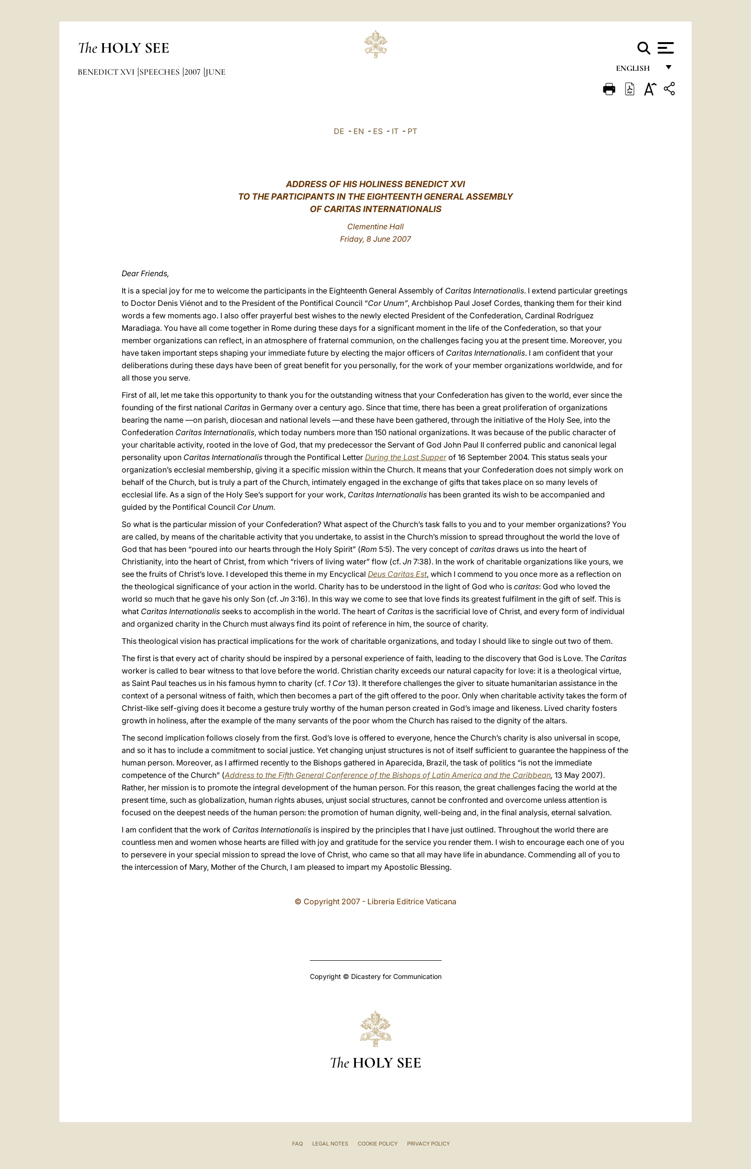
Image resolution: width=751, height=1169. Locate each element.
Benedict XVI (107, 72)
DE (339, 131)
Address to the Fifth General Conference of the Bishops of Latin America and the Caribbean (388, 775)
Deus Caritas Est (397, 574)
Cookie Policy (378, 1143)
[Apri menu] (664, 48)
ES (378, 131)
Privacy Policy (428, 1143)
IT (395, 131)
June (215, 72)
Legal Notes (330, 1143)
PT (412, 131)
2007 (193, 72)
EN (358, 131)
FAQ (297, 1143)
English (637, 70)
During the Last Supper (405, 457)
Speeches (160, 72)
